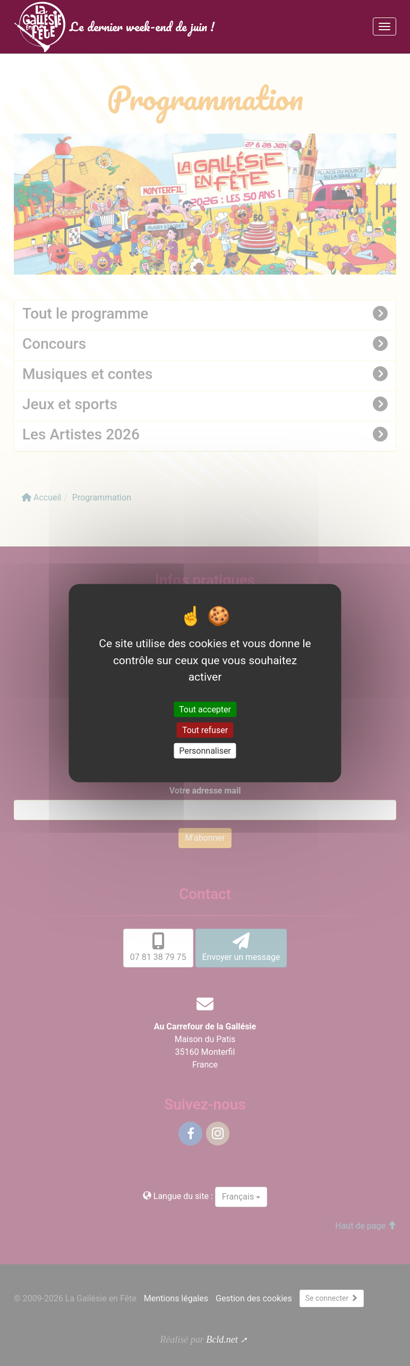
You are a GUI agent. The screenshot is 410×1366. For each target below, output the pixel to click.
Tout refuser (205, 730)
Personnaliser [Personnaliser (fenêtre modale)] (205, 751)
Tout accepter (205, 709)
